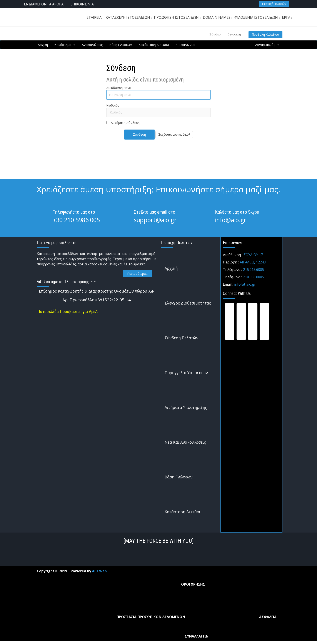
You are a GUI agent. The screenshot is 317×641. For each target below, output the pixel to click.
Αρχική (43, 44)
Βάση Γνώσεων (120, 44)
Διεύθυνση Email (118, 87)
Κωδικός (112, 105)
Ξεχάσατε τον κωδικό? (174, 134)
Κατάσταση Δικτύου (153, 44)
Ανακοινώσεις (92, 44)
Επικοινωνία (185, 44)
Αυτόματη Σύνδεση (123, 122)
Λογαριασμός (267, 44)
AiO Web (99, 571)
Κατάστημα (64, 44)
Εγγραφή (233, 34)
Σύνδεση (214, 34)
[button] (274, 3)
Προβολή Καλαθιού (265, 34)
